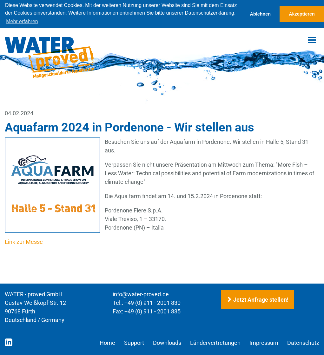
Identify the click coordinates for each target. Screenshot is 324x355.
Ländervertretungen (215, 342)
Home (107, 342)
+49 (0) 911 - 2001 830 (152, 302)
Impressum (263, 342)
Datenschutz (303, 342)
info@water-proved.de (141, 294)
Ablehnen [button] (260, 14)
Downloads (167, 342)
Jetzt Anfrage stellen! (257, 299)
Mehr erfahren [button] (22, 21)
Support (134, 342)
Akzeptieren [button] (302, 14)
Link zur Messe (24, 241)
